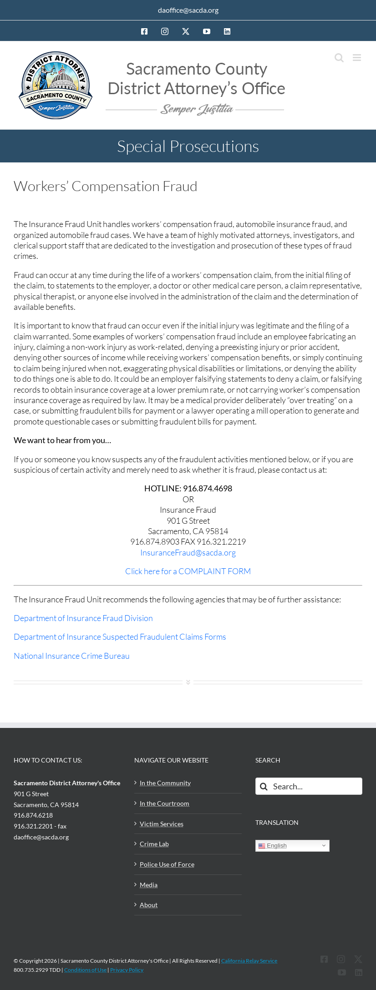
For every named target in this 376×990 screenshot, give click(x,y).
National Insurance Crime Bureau (72, 656)
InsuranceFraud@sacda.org (188, 552)
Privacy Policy (126, 969)
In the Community (165, 783)
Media (149, 885)
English (272, 845)
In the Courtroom (164, 803)
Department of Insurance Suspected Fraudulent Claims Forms (120, 636)
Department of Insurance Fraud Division (83, 618)
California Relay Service (249, 960)
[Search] (264, 786)
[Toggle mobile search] (339, 57)
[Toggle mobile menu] (357, 57)
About (149, 905)
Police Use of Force (167, 864)
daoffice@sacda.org (188, 9)
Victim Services (161, 824)
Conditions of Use (85, 969)
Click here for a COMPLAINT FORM (188, 571)
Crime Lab (154, 844)
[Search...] (308, 786)
